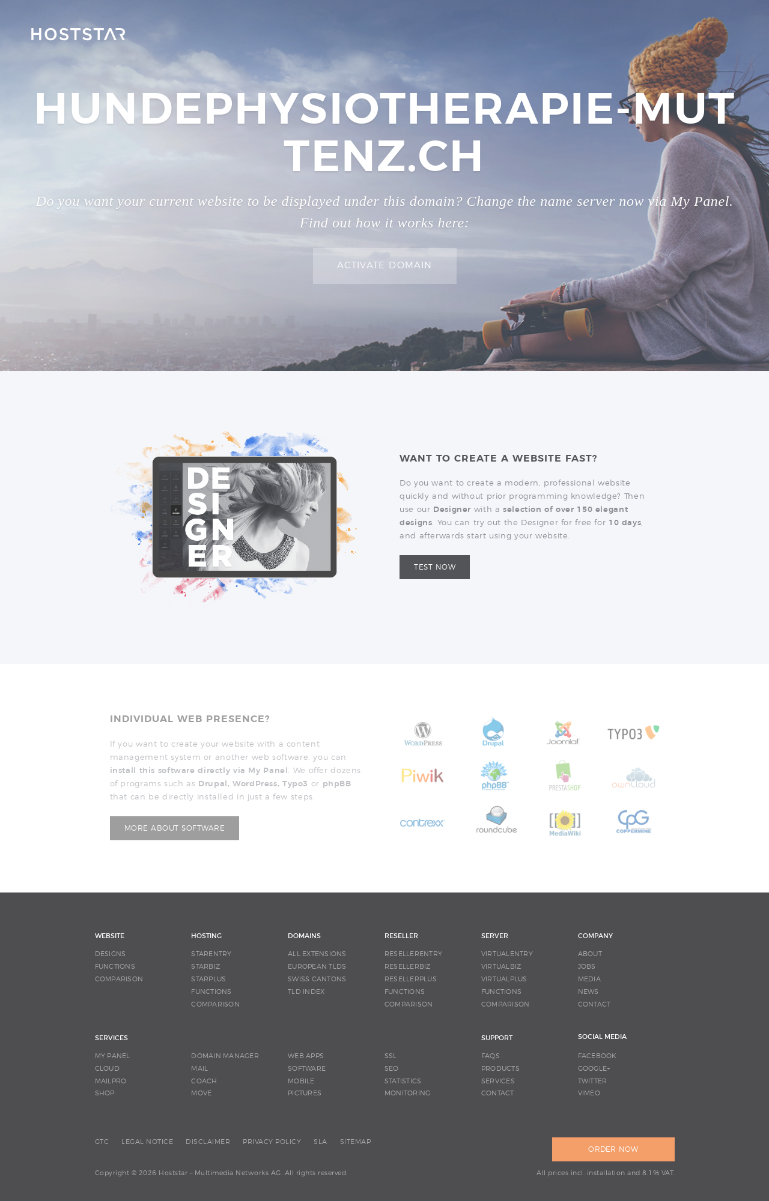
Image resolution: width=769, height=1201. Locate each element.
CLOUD (107, 1068)
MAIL (199, 1068)
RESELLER (401, 936)
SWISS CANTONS (317, 979)
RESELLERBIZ (407, 966)
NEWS (588, 992)
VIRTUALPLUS (504, 979)
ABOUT (590, 954)
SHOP (105, 1093)
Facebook (597, 1056)
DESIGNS (110, 954)
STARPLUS (208, 979)
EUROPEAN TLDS (317, 966)
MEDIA (589, 979)
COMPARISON (119, 979)
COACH (204, 1081)
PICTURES (304, 1093)
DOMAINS (304, 936)
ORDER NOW (613, 1149)
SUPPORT (496, 1038)
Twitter (592, 1081)
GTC (102, 1142)
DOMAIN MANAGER (225, 1056)
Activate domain (385, 265)
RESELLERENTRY (413, 954)
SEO (391, 1068)
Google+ (594, 1068)
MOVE (201, 1093)
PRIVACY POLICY (272, 1142)
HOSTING (206, 936)
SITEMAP (355, 1142)
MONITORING (407, 1093)
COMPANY (595, 936)
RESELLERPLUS (410, 979)
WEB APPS (306, 1056)
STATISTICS (403, 1081)
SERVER (494, 936)
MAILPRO (111, 1081)
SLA (320, 1142)
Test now (434, 567)
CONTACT (594, 1004)
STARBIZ (205, 966)
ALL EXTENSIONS (317, 954)
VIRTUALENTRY (507, 954)
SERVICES (111, 1038)
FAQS (490, 1056)
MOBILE (301, 1081)
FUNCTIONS (115, 966)
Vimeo (589, 1093)
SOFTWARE (307, 1068)
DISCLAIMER (208, 1142)
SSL (390, 1056)
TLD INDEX (306, 992)
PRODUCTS (500, 1068)
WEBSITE (109, 936)
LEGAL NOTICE (147, 1142)
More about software (174, 828)
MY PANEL (112, 1056)
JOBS (587, 966)
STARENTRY (211, 954)
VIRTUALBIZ (501, 966)
